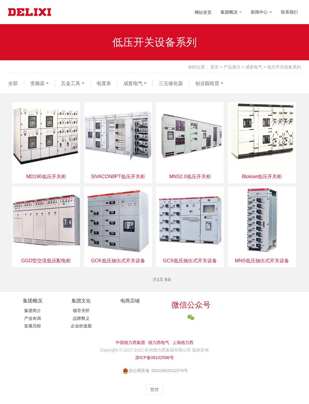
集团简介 (32, 310)
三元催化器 (171, 83)
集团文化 (81, 300)
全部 (13, 83)
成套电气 (253, 67)
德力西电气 (158, 342)
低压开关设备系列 (284, 67)
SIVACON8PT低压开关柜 (118, 176)
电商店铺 (130, 300)
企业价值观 (81, 326)
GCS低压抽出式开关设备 (190, 260)
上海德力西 (182, 342)
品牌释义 (81, 318)
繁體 (154, 389)
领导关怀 (81, 310)
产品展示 (232, 67)
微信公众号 (191, 304)
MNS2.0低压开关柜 (190, 176)
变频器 (37, 83)
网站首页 (203, 12)
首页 (214, 67)
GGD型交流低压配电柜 (46, 260)
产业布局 (32, 318)
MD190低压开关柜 (46, 176)
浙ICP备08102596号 (154, 357)
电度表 (104, 83)
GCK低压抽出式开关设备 (118, 260)
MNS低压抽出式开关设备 (262, 260)
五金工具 (70, 83)
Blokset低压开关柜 (262, 176)
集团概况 (32, 300)
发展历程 (32, 326)
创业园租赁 (207, 83)
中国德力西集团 (130, 342)
